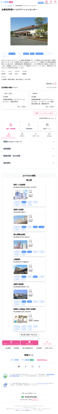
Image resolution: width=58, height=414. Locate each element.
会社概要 (8, 348)
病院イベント (47, 126)
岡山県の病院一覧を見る (29, 335)
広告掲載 (39, 348)
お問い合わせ (49, 348)
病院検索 (9, 6)
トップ (2, 6)
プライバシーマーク (43, 383)
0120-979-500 (31, 397)
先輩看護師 (29, 126)
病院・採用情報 (10, 126)
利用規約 (16, 348)
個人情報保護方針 (28, 348)
